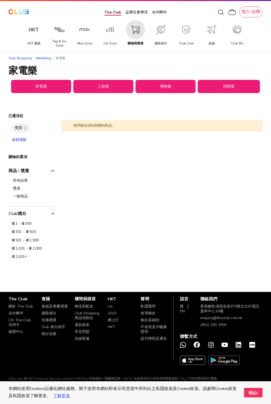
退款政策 (82, 324)
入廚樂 (103, 86)
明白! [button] (253, 393)
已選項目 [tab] (16, 115)
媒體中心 (16, 331)
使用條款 (148, 313)
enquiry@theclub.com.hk (221, 317)
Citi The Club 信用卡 (19, 322)
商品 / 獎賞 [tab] (18, 171)
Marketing (43, 58)
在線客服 (82, 338)
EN (182, 311)
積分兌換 (49, 333)
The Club (112, 12)
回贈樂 (228, 86)
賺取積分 (49, 313)
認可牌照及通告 (154, 338)
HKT (111, 326)
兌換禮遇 (49, 320)
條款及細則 (150, 320)
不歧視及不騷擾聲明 (154, 329)
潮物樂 (165, 86)
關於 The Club (20, 306)
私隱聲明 (148, 306)
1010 (112, 313)
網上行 (113, 320)
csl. (111, 306)
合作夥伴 (159, 12)
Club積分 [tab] (17, 214)
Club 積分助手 (53, 326)
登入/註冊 (251, 12)
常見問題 (82, 331)
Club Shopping (20, 58)
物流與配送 (84, 306)
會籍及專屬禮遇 (55, 306)
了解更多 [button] (61, 396)
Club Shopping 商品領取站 (87, 315)
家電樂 (41, 86)
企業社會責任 (136, 12)
